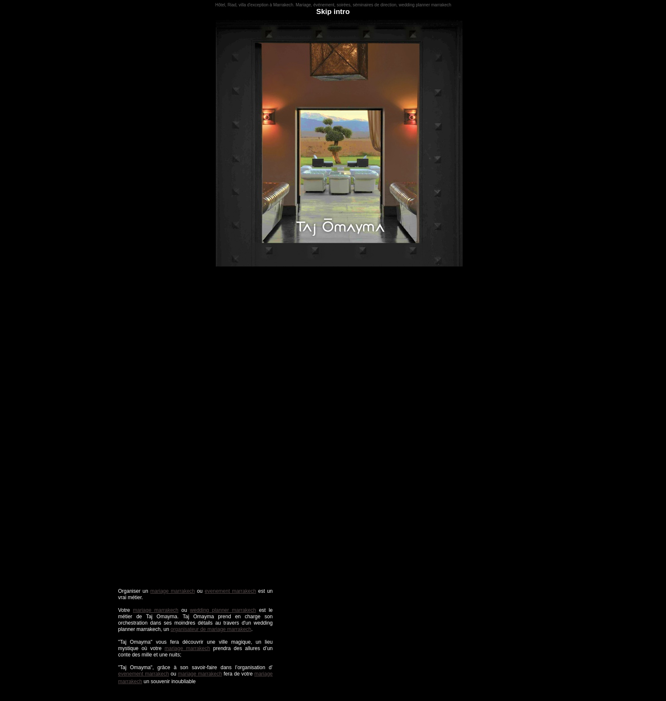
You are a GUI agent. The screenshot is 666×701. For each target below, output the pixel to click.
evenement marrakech (230, 591)
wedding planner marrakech (223, 610)
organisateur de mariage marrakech (210, 629)
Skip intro (333, 12)
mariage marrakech (172, 591)
